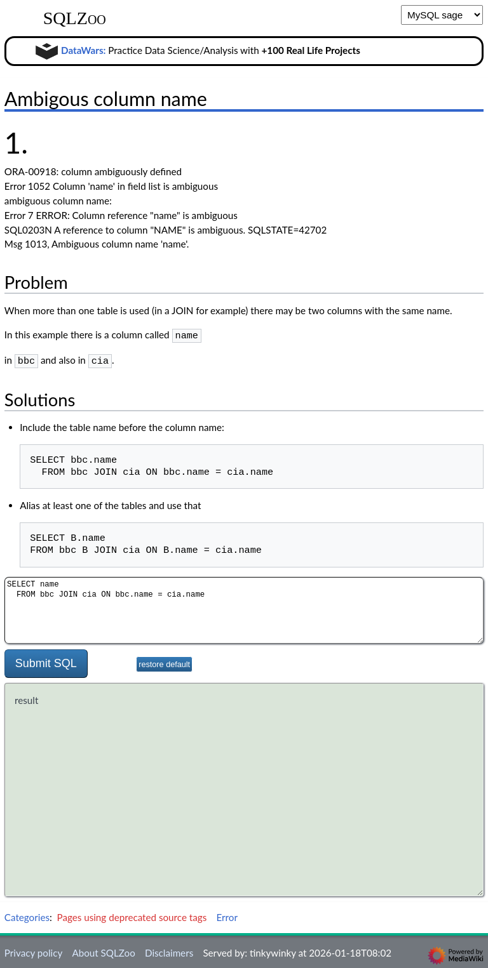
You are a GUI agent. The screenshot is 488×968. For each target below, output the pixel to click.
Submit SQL (46, 660)
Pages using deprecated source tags (132, 914)
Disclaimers (169, 950)
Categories (27, 914)
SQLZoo (74, 18)
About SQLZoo (103, 950)
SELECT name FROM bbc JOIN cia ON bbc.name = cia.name (244, 607)
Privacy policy (33, 950)
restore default (164, 662)
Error (226, 914)
